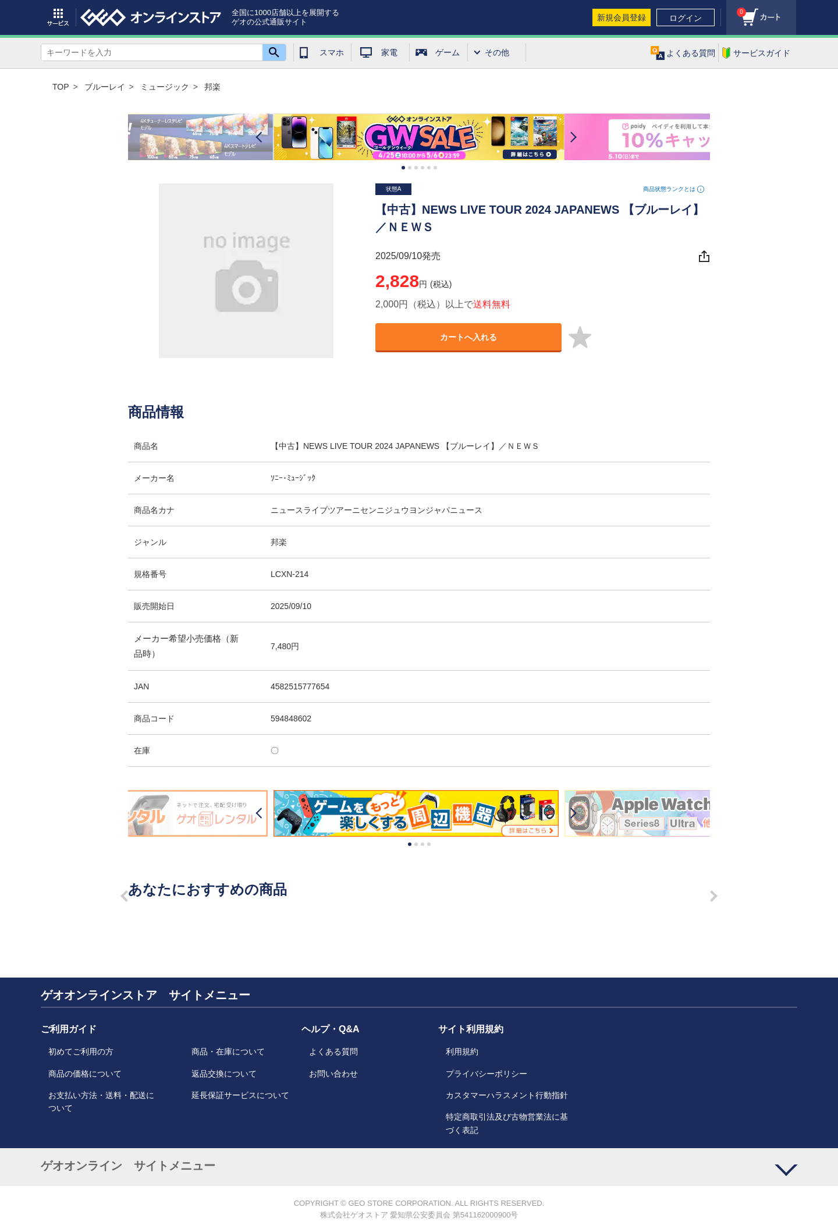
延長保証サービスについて (240, 1095)
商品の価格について (85, 1073)
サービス (58, 17)
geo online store (151, 17)
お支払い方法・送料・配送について (101, 1102)
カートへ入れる (468, 337)
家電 (389, 52)
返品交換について (224, 1073)
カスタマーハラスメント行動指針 (507, 1095)
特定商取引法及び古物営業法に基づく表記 (507, 1123)
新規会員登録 (621, 17)
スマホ (331, 52)
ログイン (685, 18)
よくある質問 (333, 1051)
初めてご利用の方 (80, 1051)
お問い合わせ (333, 1073)
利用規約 (462, 1051)
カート (736, 9)
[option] (419, 137)
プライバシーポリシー (486, 1073)
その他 (497, 52)
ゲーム (447, 52)
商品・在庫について (228, 1051)
